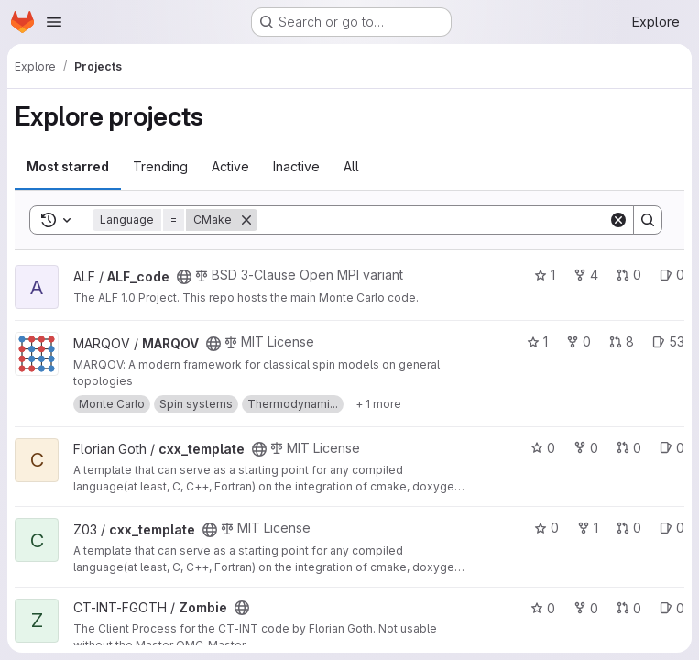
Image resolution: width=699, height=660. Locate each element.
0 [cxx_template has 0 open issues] (672, 448)
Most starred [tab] (68, 166)
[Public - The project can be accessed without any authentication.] (184, 277)
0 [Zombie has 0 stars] (542, 608)
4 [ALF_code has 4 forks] (585, 274)
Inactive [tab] (296, 166)
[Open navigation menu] (54, 22)
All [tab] (351, 166)
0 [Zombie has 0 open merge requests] (629, 608)
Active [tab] (230, 166)
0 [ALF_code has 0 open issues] (672, 274)
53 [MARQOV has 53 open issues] (668, 341)
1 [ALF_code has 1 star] (544, 274)
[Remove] (246, 220)
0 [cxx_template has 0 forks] (585, 448)
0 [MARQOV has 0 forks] (578, 341)
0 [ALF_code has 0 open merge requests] (629, 274)
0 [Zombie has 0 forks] (585, 608)
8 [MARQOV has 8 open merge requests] (621, 341)
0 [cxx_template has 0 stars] (542, 448)
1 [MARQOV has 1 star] (537, 341)
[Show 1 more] (378, 404)
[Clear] (618, 220)
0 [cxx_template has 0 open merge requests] (629, 448)
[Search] (433, 220)
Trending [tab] (160, 166)
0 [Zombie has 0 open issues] (672, 608)
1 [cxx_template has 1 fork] (587, 527)
